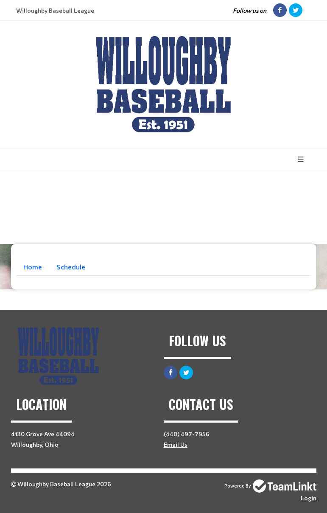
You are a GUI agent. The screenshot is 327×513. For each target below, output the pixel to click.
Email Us (175, 444)
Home (32, 267)
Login (308, 498)
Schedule (70, 267)
